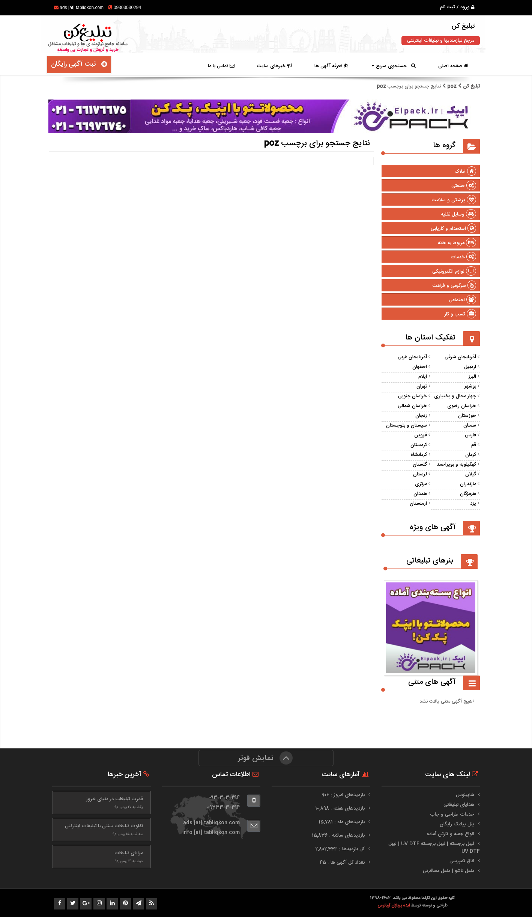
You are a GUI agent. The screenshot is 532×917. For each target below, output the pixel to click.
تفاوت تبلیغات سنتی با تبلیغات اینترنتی (104, 826)
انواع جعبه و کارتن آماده (450, 834)
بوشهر (470, 386)
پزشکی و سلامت (454, 200)
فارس (470, 435)
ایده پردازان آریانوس (394, 905)
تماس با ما (221, 66)
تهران (421, 386)
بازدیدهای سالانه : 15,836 (339, 835)
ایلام (422, 377)
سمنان (469, 425)
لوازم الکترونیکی (454, 271)
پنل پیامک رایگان (457, 824)
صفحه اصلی (453, 66)
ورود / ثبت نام (457, 7)
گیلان (470, 474)
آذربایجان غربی (412, 357)
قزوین (420, 435)
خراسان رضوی (461, 406)
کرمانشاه (418, 455)
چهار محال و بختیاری (455, 396)
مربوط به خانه (457, 243)
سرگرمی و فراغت (454, 286)
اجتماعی (462, 300)
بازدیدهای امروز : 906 (344, 795)
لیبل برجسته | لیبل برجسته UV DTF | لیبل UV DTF (434, 847)
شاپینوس (465, 795)
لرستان (420, 474)
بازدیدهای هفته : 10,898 (340, 808)
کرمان (470, 455)
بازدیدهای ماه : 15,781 (342, 822)
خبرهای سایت (274, 66)
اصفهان (419, 367)
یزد (473, 503)
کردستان (418, 445)
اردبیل (470, 367)
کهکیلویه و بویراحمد (456, 464)
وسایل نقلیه (458, 214)
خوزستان (467, 416)
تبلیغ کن (470, 86)
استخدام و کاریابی (453, 229)
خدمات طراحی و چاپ (452, 814)
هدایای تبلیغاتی (458, 805)
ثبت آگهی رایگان (79, 64)
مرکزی (421, 484)
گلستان (420, 464)
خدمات (463, 257)
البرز (472, 377)
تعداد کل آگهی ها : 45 (343, 862)
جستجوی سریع (393, 66)
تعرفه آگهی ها (331, 66)
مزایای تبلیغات (128, 853)
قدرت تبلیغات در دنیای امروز (114, 799)
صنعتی (463, 186)
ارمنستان (418, 503)
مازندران (468, 484)
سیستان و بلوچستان (406, 425)
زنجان (421, 416)
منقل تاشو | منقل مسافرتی (448, 871)
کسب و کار (460, 314)
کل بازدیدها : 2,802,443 (340, 849)
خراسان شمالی (412, 406)
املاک (465, 171)
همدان (420, 494)
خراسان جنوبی (412, 396)
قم (473, 445)
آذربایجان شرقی (460, 357)
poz (452, 86)
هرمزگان (468, 494)
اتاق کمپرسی (461, 861)
